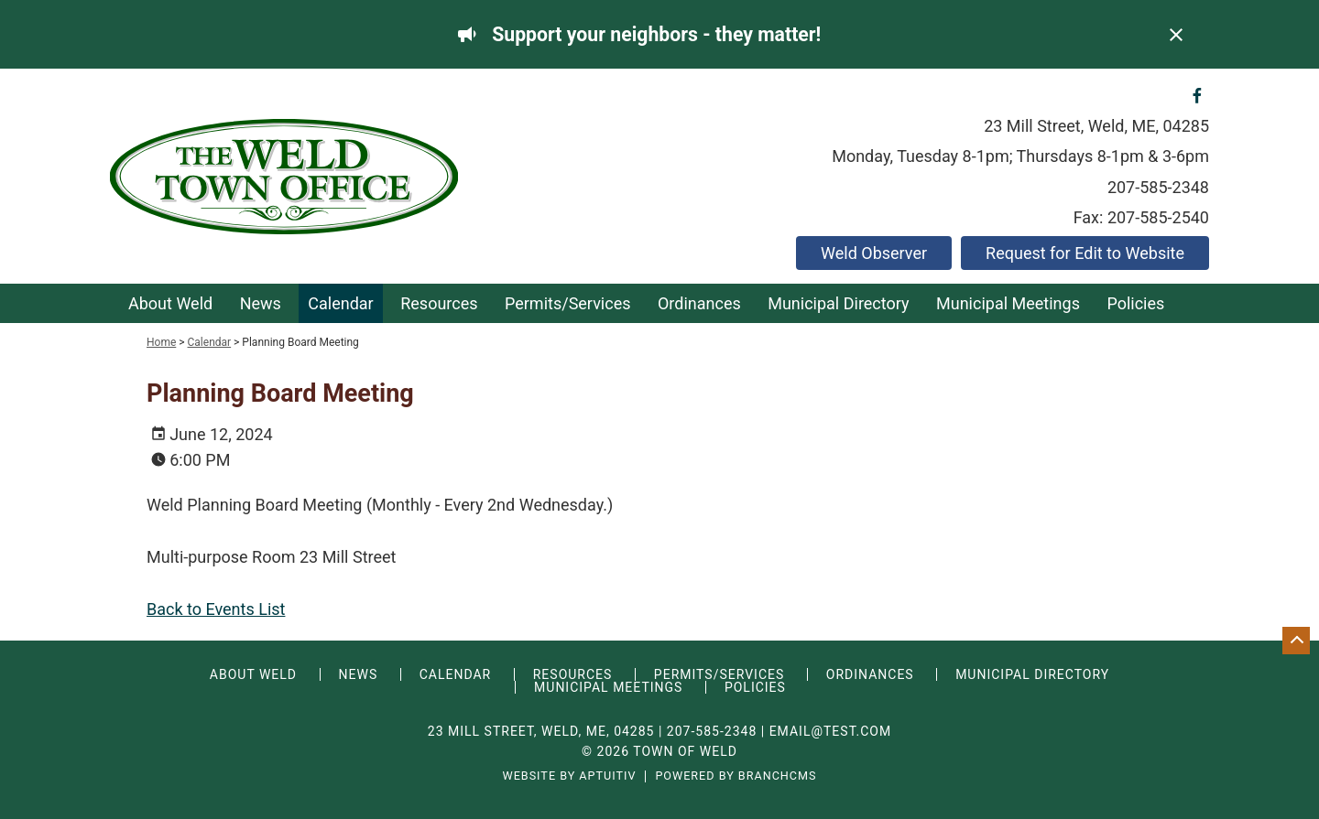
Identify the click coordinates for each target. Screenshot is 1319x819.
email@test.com (830, 731)
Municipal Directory (838, 303)
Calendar (340, 303)
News (260, 303)
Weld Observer (874, 253)
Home (161, 342)
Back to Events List (216, 609)
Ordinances (699, 303)
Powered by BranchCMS (735, 776)
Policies (1135, 303)
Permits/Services (568, 303)
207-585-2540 (1158, 217)
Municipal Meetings (1008, 303)
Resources (438, 303)
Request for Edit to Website (1085, 253)
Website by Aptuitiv (569, 776)
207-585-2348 (1158, 187)
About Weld (170, 303)
